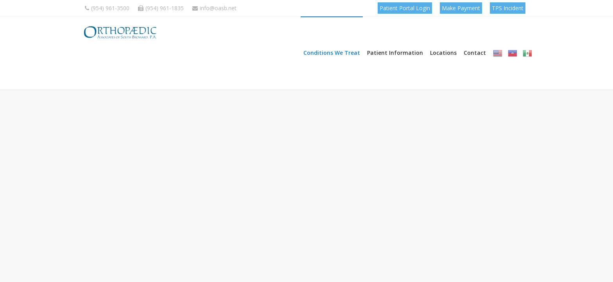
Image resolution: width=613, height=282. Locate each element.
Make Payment (461, 8)
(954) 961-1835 (161, 8)
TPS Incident (507, 8)
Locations (443, 56)
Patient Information (395, 56)
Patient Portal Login (405, 8)
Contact (475, 56)
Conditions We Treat (331, 56)
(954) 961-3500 (107, 8)
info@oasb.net (214, 8)
